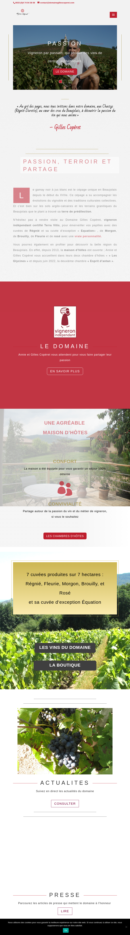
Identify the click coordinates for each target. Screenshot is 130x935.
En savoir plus (65, 371)
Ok (65, 930)
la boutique (65, 665)
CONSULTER (65, 803)
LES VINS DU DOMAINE (65, 647)
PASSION (65, 44)
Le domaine (65, 72)
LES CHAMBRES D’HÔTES (65, 536)
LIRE (65, 911)
